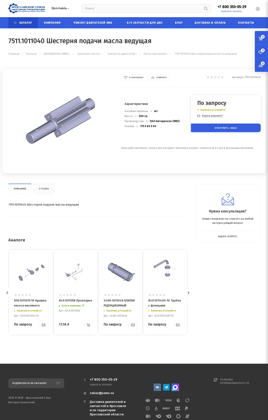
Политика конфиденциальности (234, 381)
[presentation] (7, 293)
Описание (20, 188)
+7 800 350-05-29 (232, 7)
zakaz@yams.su (102, 393)
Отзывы (44, 188)
